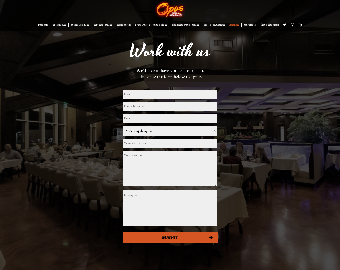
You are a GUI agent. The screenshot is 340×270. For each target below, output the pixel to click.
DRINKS (59, 25)
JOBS (234, 25)
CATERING (269, 25)
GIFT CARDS (214, 25)
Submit (170, 237)
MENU (43, 25)
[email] (170, 118)
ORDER (250, 25)
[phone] (170, 106)
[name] (170, 94)
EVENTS (123, 25)
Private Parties (151, 25)
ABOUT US (80, 25)
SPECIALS (103, 25)
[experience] (170, 143)
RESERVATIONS (185, 25)
